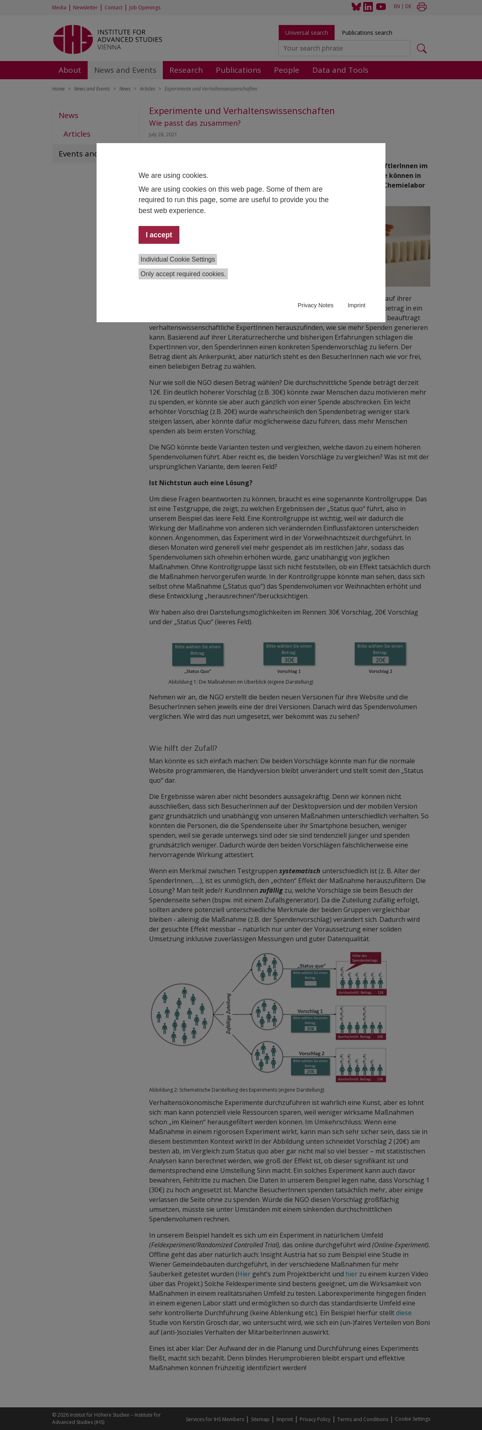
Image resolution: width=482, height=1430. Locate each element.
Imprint (356, 305)
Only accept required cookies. (183, 273)
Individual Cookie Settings (178, 259)
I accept (159, 235)
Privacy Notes (316, 305)
